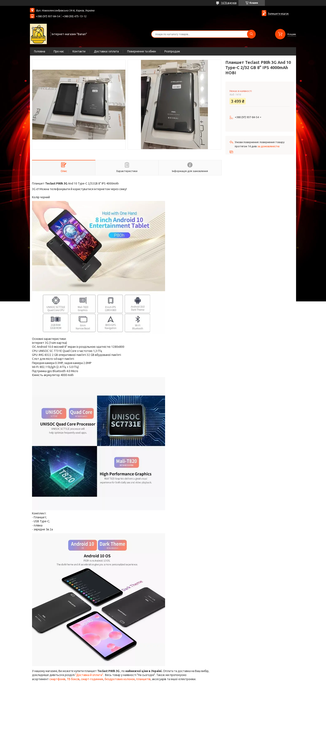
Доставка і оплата (106, 51)
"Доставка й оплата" (89, 675)
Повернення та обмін (141, 51)
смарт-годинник (92, 679)
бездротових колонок (120, 679)
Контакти (79, 51)
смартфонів (57, 679)
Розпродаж (172, 51)
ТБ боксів (73, 679)
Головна (39, 51)
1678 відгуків (228, 2)
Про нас (59, 51)
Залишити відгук (278, 13)
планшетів (143, 679)
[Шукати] (251, 34)
